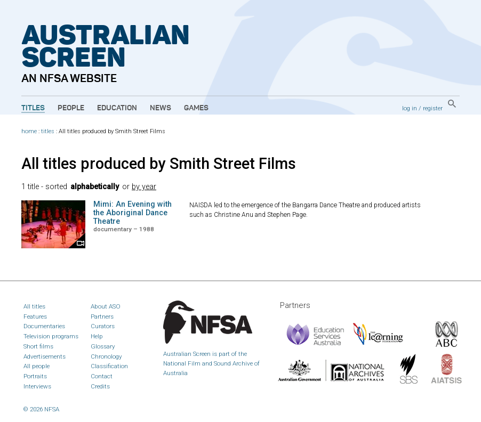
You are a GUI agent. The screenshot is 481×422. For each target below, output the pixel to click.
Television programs (50, 336)
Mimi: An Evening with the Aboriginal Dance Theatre (132, 213)
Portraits (35, 376)
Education (117, 108)
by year (144, 186)
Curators (103, 326)
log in (409, 108)
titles (47, 131)
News (160, 108)
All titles (34, 306)
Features (35, 316)
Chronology (106, 356)
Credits (100, 386)
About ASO (106, 306)
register (433, 108)
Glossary (103, 346)
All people (36, 366)
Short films (38, 346)
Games (196, 108)
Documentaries (44, 326)
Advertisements (44, 356)
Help (97, 336)
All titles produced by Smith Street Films (158, 164)
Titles (33, 108)
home (29, 131)
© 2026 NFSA (41, 409)
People (71, 108)
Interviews (37, 386)
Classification (109, 366)
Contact (102, 376)
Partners (102, 316)
